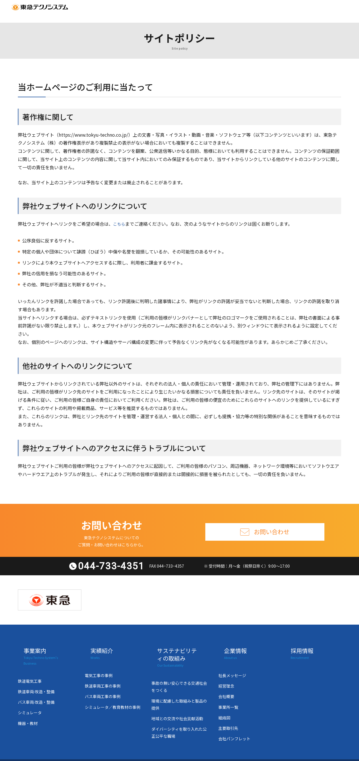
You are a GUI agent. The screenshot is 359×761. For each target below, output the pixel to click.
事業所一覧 (228, 696)
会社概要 (226, 685)
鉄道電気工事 (30, 664)
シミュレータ (30, 696)
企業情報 (219, 11)
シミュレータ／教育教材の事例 (112, 696)
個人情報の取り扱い (238, 753)
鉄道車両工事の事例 (103, 674)
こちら (120, 223)
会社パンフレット (234, 727)
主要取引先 (228, 717)
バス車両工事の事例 (103, 685)
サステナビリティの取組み (173, 11)
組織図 (224, 706)
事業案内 (97, 11)
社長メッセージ (232, 664)
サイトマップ (302, 11)
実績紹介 (127, 11)
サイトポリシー (287, 753)
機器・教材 (28, 706)
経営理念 (226, 674)
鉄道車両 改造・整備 (36, 674)
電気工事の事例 (99, 664)
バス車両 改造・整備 (36, 685)
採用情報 (249, 11)
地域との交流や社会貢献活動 (177, 707)
